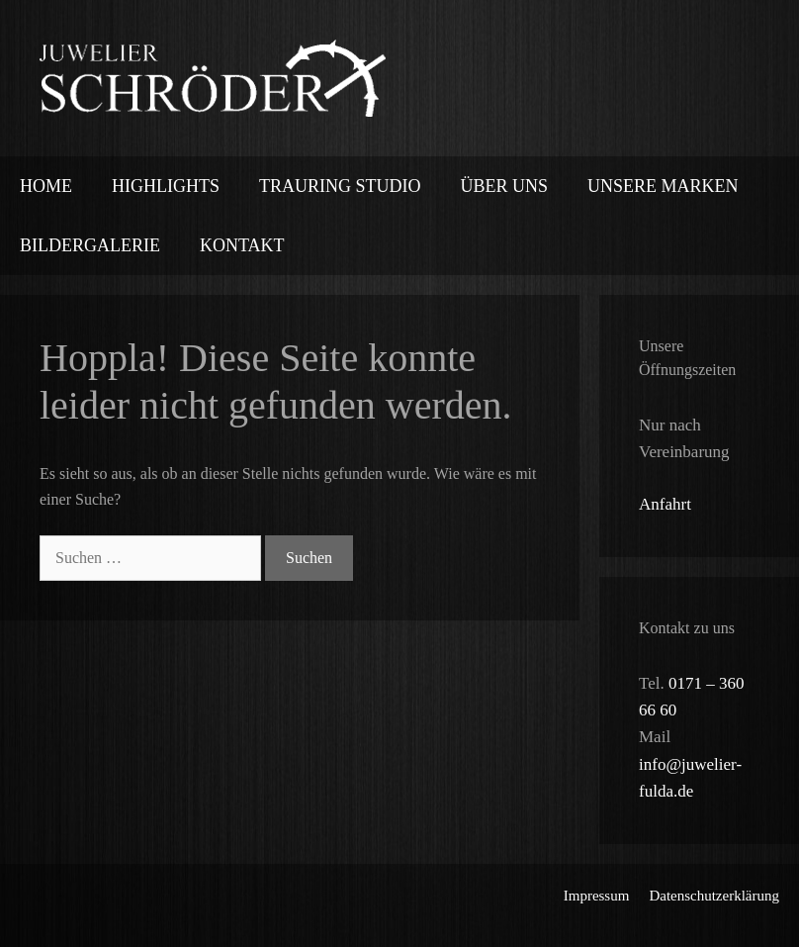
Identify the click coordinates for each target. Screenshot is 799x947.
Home (46, 186)
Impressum (597, 895)
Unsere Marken (663, 186)
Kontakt (242, 245)
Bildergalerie (90, 245)
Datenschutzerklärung (714, 895)
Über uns (504, 186)
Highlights (166, 186)
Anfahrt (665, 504)
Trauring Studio (340, 186)
